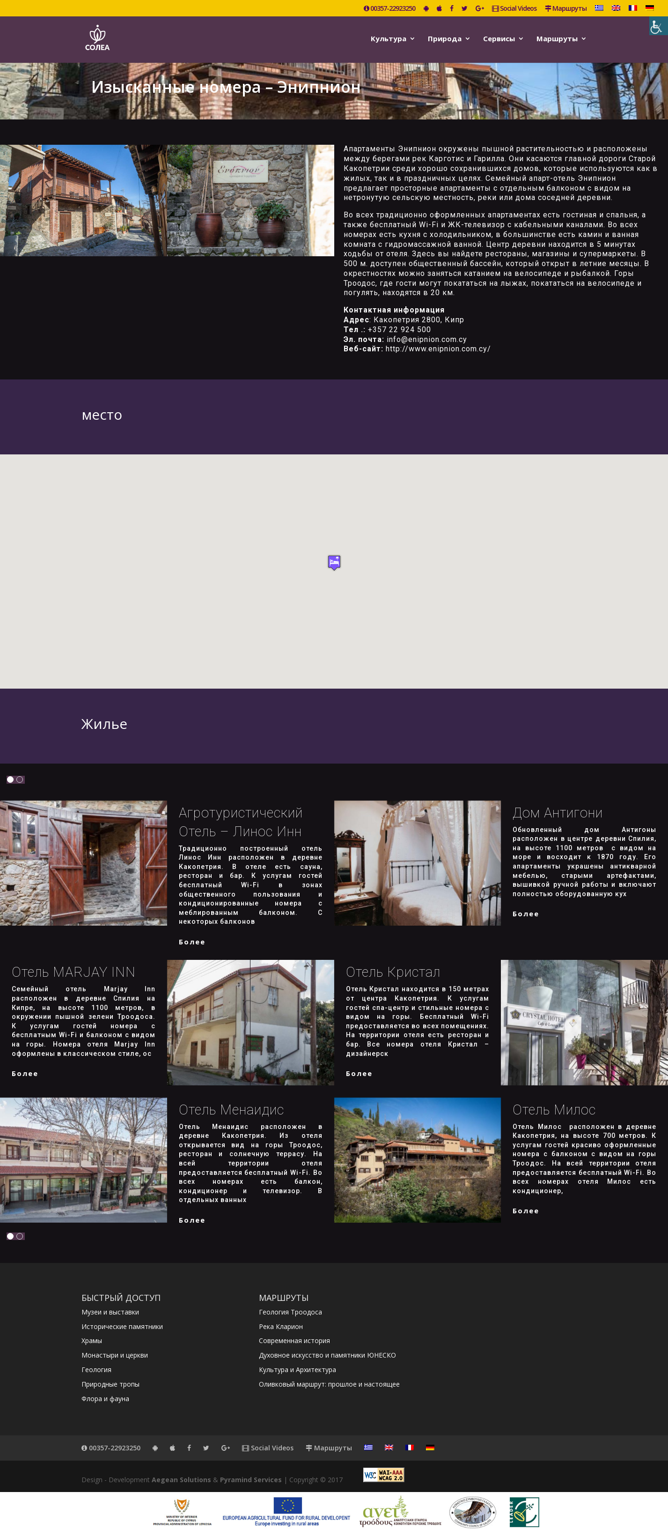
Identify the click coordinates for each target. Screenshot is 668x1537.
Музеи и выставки (110, 1311)
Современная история (294, 1340)
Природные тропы (110, 1384)
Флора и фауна (105, 1398)
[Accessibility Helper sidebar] (658, 25)
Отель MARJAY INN (74, 972)
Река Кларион (281, 1326)
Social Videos (514, 9)
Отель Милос (554, 1110)
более (192, 941)
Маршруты (566, 9)
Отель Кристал (393, 972)
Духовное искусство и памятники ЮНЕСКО (327, 1355)
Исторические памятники (122, 1326)
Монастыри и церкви (114, 1355)
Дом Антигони (558, 813)
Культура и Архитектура (297, 1369)
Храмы (91, 1340)
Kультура (388, 39)
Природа (445, 39)
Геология (96, 1369)
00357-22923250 (389, 9)
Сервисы (499, 39)
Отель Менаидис (231, 1110)
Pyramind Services (251, 1479)
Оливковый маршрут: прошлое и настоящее (329, 1384)
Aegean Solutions (181, 1479)
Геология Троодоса (290, 1311)
